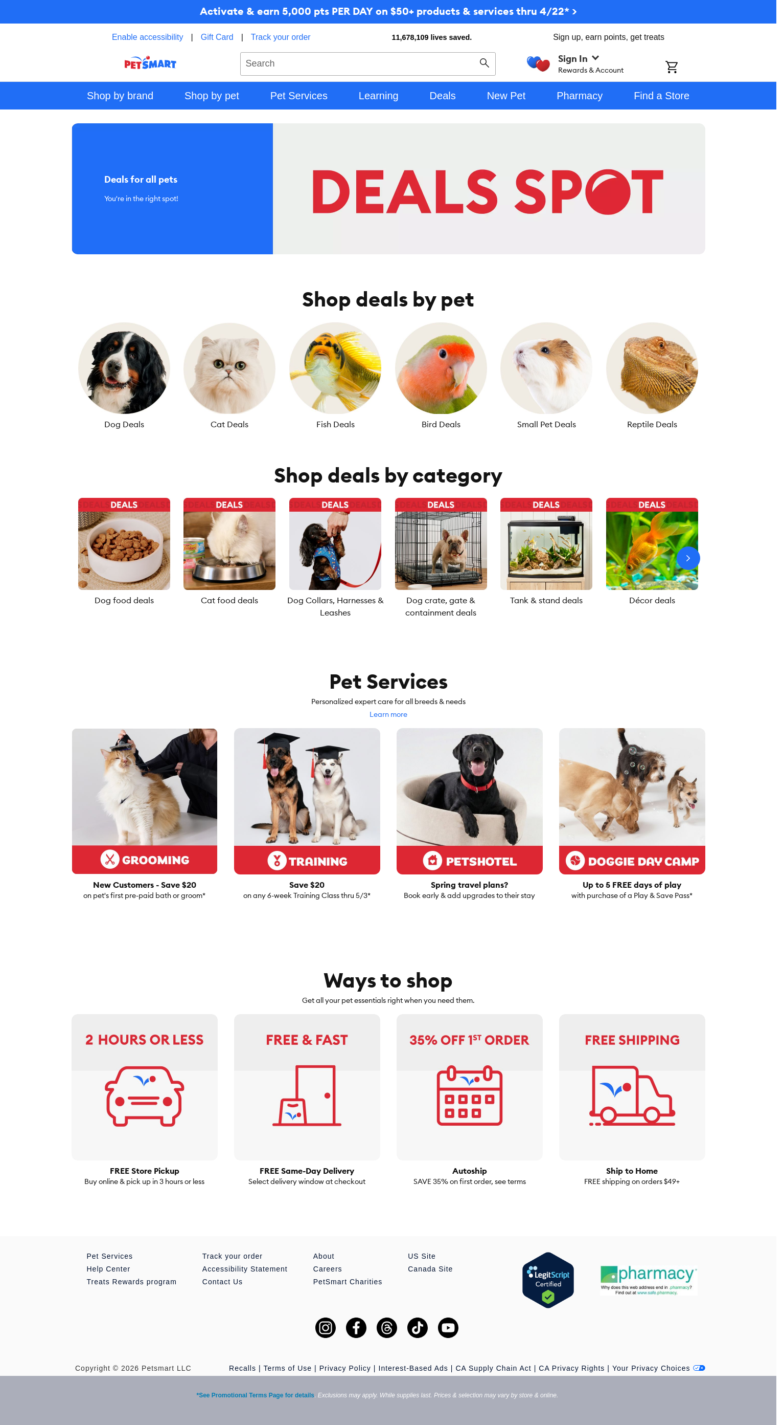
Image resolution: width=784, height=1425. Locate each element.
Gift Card (217, 37)
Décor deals (652, 600)
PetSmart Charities (347, 1282)
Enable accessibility (147, 37)
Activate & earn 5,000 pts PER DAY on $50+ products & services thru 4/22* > (388, 11)
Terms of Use (288, 1368)
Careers (327, 1269)
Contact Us (222, 1282)
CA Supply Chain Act (493, 1368)
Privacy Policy (345, 1368)
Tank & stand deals (546, 600)
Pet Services (110, 1256)
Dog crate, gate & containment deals (440, 606)
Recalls (242, 1368)
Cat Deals (229, 424)
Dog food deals (124, 600)
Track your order (281, 37)
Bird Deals (441, 424)
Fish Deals (335, 424)
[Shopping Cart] (685, 68)
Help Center (109, 1269)
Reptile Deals (652, 424)
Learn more (388, 714)
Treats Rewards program (132, 1282)
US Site (421, 1256)
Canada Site (430, 1269)
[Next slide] (688, 558)
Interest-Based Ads (413, 1368)
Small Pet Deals (546, 424)
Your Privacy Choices (658, 1368)
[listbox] (388, 376)
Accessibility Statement (245, 1269)
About (324, 1256)
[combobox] (368, 62)
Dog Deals (124, 424)
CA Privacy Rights (572, 1368)
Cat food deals (229, 600)
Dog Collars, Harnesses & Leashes (335, 606)
